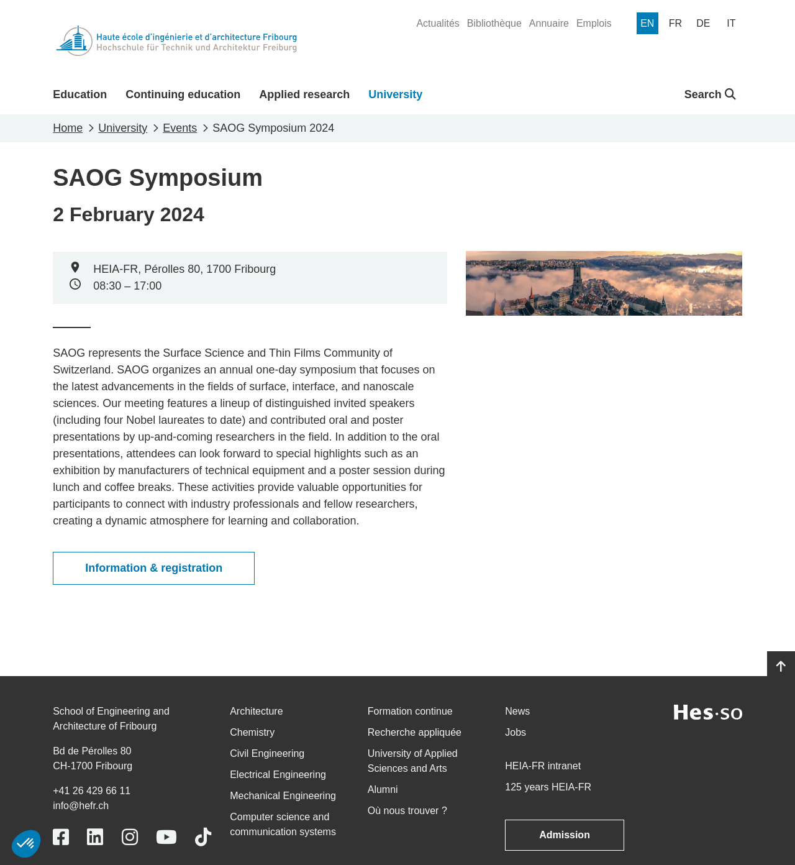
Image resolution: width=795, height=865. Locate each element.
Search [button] (710, 94)
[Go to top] (781, 666)
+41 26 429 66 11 (91, 790)
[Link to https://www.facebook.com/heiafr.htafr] (61, 837)
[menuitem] (437, 24)
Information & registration (153, 568)
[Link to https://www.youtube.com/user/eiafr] (166, 837)
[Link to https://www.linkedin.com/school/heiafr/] (95, 837)
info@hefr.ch (81, 805)
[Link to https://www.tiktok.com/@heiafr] (203, 837)
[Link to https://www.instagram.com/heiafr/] (130, 837)
